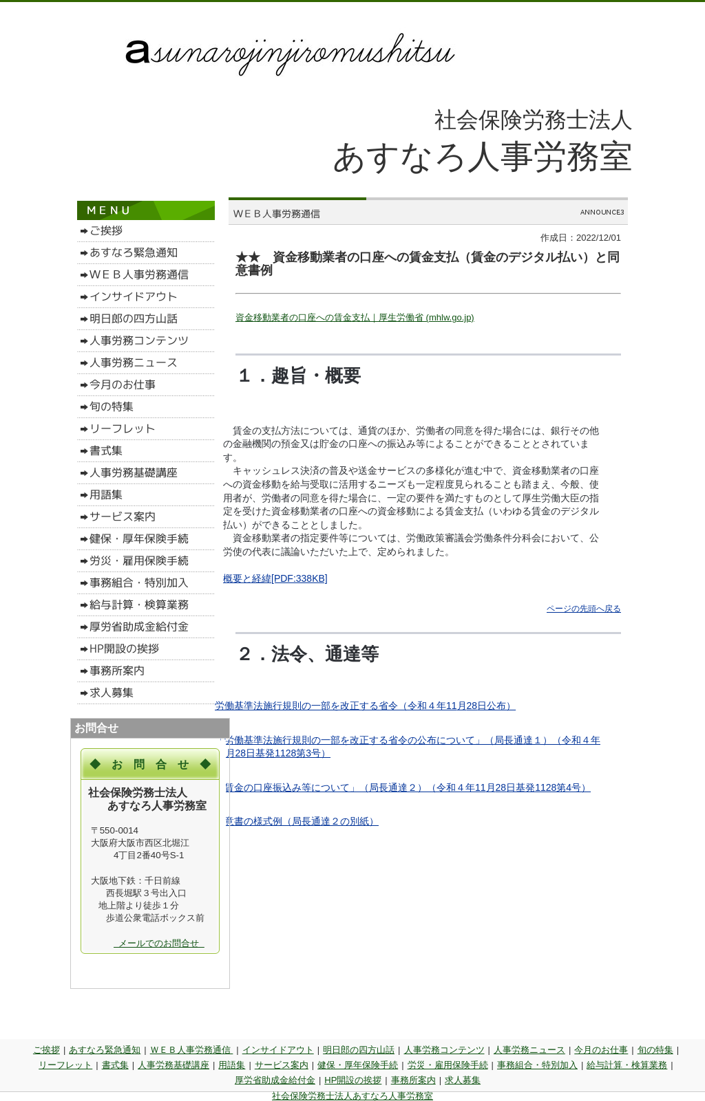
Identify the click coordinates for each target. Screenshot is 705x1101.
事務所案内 (413, 1080)
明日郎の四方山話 (358, 1050)
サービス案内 (281, 1065)
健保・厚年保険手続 (357, 1065)
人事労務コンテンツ (444, 1050)
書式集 (115, 1065)
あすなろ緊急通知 (104, 1050)
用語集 (231, 1065)
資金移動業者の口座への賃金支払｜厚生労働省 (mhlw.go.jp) (354, 317)
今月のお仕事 (601, 1050)
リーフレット (65, 1065)
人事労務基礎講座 (173, 1065)
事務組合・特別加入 (537, 1065)
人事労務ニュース (529, 1050)
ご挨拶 (46, 1050)
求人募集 (463, 1080)
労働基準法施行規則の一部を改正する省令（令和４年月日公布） (365, 705)
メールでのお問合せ (159, 943)
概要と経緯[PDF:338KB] (275, 578)
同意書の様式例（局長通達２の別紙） (297, 821)
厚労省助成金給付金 (275, 1080)
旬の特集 (655, 1050)
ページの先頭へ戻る (584, 608)
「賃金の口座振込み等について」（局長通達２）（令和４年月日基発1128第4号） (403, 787)
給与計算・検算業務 (627, 1065)
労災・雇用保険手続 (448, 1065)
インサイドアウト (278, 1050)
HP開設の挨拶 (352, 1080)
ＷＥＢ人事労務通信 (191, 1050)
